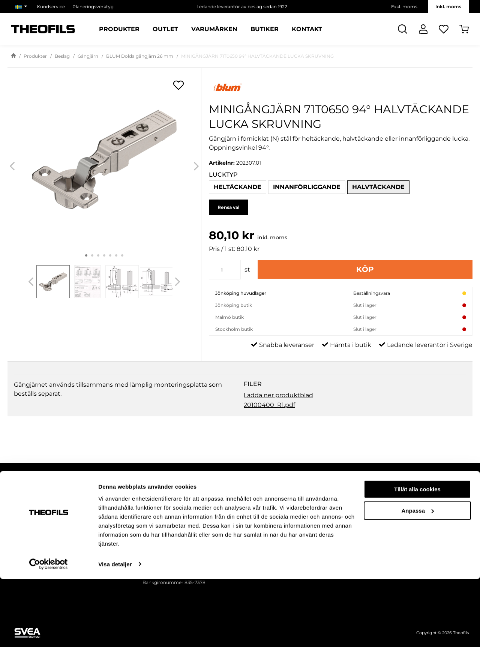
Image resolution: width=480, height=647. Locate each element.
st (247, 269)
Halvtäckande (378, 187)
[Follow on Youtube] (93, 517)
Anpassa (417, 578)
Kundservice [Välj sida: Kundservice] (51, 6)
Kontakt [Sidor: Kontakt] (307, 29)
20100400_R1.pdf (269, 421)
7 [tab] (122, 255)
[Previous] (12, 166)
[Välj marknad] (22, 6)
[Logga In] (423, 29)
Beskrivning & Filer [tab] (48, 382)
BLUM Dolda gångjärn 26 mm (139, 56)
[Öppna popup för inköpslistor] (178, 85)
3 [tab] (98, 255)
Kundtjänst (251, 537)
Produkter (35, 56)
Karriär (427, 537)
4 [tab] (104, 255)
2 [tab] (92, 255)
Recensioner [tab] (263, 382)
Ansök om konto (258, 528)
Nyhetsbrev (351, 510)
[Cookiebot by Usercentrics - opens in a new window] (48, 632)
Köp (365, 269)
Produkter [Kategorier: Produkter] (119, 29)
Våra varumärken (439, 528)
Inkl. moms (448, 6)
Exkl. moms (404, 6)
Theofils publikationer (362, 501)
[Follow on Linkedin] (71, 517)
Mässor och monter (360, 537)
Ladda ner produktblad (278, 412)
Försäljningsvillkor (259, 519)
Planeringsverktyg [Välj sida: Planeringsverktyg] (93, 6)
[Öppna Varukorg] (464, 29)
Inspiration (350, 519)
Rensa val (229, 207)
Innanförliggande (306, 187)
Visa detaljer (115, 632)
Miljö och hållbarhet (442, 510)
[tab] (53, 282)
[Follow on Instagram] (49, 517)
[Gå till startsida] (13, 56)
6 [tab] (116, 255)
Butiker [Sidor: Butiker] (264, 29)
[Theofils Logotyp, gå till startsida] (43, 29)
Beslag (62, 56)
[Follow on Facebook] (26, 517)
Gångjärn (88, 56)
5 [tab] (110, 255)
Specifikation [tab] (121, 382)
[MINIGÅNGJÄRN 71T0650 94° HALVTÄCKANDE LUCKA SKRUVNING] (104, 159)
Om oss (428, 501)
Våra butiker (433, 519)
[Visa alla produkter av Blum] (340, 87)
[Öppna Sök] (402, 29)
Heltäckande (237, 187)
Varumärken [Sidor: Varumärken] (214, 29)
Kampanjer (350, 528)
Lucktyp (223, 174)
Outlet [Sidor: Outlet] (165, 29)
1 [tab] (86, 255)
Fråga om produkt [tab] (192, 382)
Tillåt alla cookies (417, 557)
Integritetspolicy (257, 510)
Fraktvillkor (251, 501)
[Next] (196, 166)
